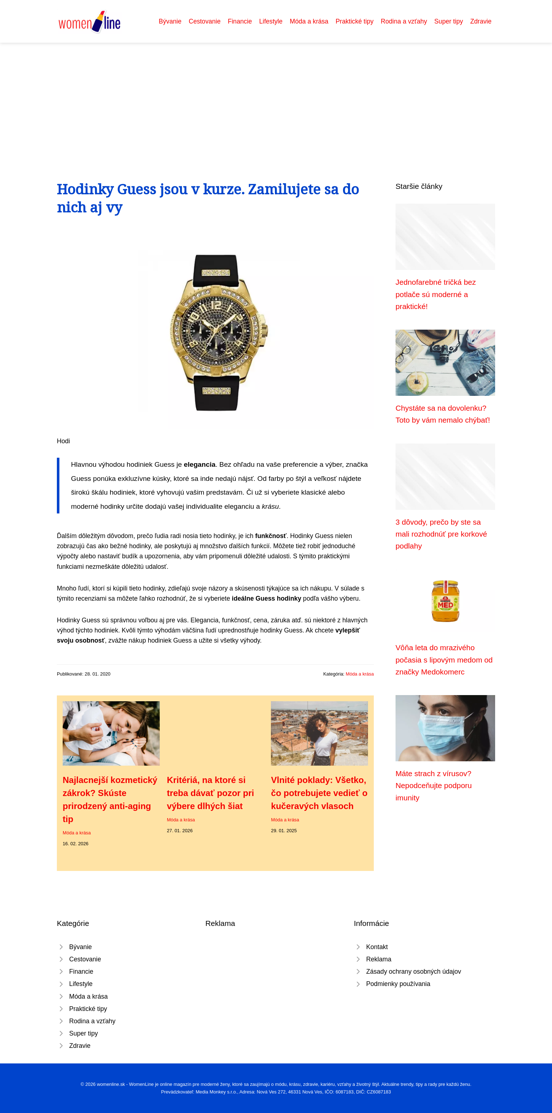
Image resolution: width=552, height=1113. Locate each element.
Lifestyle (271, 21)
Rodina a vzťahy (404, 21)
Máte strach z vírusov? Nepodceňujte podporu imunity (434, 785)
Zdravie (481, 21)
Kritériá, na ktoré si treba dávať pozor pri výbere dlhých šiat (210, 793)
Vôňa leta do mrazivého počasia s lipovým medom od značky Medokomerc (444, 659)
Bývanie (170, 21)
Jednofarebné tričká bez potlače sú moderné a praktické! (436, 294)
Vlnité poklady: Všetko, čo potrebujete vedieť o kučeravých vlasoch (319, 793)
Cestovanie (205, 21)
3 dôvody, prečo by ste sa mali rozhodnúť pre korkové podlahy (441, 534)
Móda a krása (309, 21)
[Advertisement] (276, 97)
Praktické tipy (355, 21)
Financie (240, 21)
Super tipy (448, 21)
